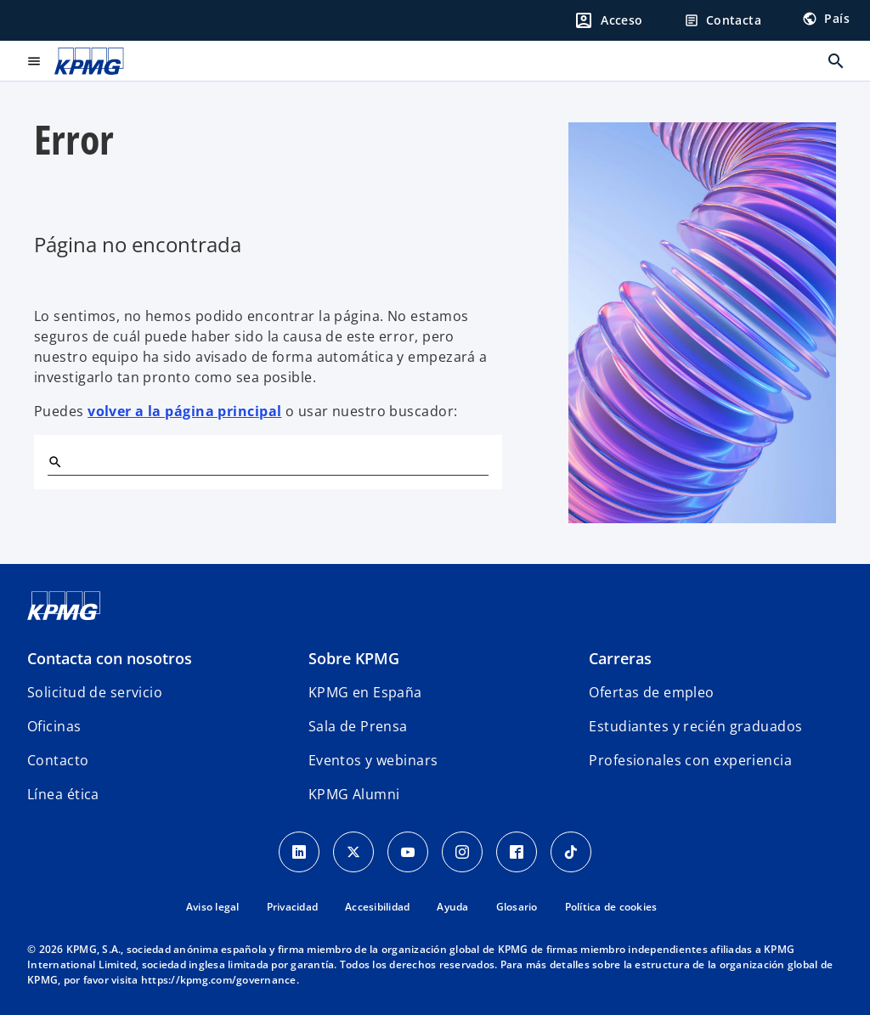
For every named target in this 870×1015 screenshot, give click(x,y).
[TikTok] (571, 852)
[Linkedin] (299, 852)
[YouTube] (407, 852)
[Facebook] (516, 852)
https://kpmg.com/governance (219, 980)
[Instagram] (462, 852)
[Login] (608, 20)
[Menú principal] (34, 61)
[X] (353, 852)
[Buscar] (54, 461)
